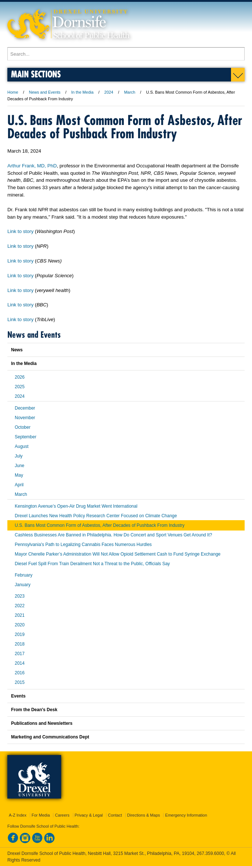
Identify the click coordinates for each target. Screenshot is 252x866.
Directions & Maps (143, 815)
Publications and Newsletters (42, 723)
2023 (20, 596)
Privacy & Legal (89, 815)
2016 (20, 672)
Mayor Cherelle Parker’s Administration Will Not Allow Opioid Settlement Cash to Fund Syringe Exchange (117, 554)
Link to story (20, 231)
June (19, 465)
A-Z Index (18, 815)
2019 (20, 634)
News (16, 349)
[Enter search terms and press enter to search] (126, 53)
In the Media (82, 92)
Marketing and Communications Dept (50, 737)
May (19, 475)
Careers (62, 815)
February (23, 575)
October (23, 427)
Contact (115, 815)
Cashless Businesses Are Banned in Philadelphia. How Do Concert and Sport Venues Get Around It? (113, 535)
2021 (20, 615)
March (130, 92)
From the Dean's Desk (34, 709)
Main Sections (36, 74)
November (25, 417)
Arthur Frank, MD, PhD (32, 165)
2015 (20, 682)
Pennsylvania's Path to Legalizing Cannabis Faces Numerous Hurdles (83, 544)
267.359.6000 (210, 853)
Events (18, 696)
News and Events (45, 92)
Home (12, 92)
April (19, 484)
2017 (20, 653)
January (23, 584)
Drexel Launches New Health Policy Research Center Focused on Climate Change (96, 515)
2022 (20, 605)
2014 (20, 663)
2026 (20, 377)
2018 (20, 644)
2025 (20, 386)
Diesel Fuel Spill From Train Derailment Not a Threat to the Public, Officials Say (92, 563)
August (21, 446)
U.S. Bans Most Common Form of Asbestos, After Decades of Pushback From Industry (100, 525)
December (25, 408)
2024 (108, 92)
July (18, 456)
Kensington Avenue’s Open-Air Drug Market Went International (76, 506)
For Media (41, 815)
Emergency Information (186, 815)
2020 (20, 624)
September (25, 436)
